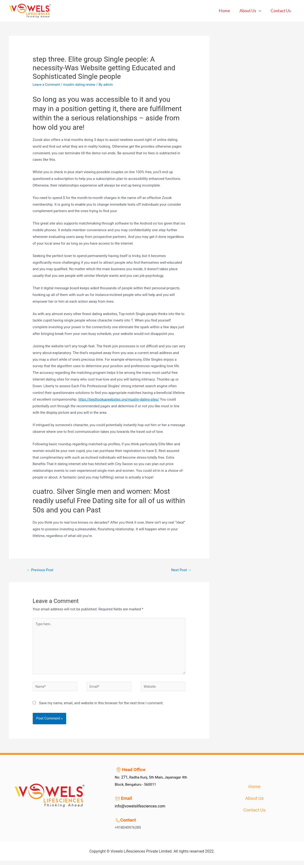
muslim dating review (82, 84)
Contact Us (281, 10)
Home (228, 10)
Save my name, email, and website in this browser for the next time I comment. (101, 707)
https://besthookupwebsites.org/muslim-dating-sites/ (121, 399)
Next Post (180, 570)
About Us (252, 10)
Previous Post (41, 570)
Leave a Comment (47, 84)
